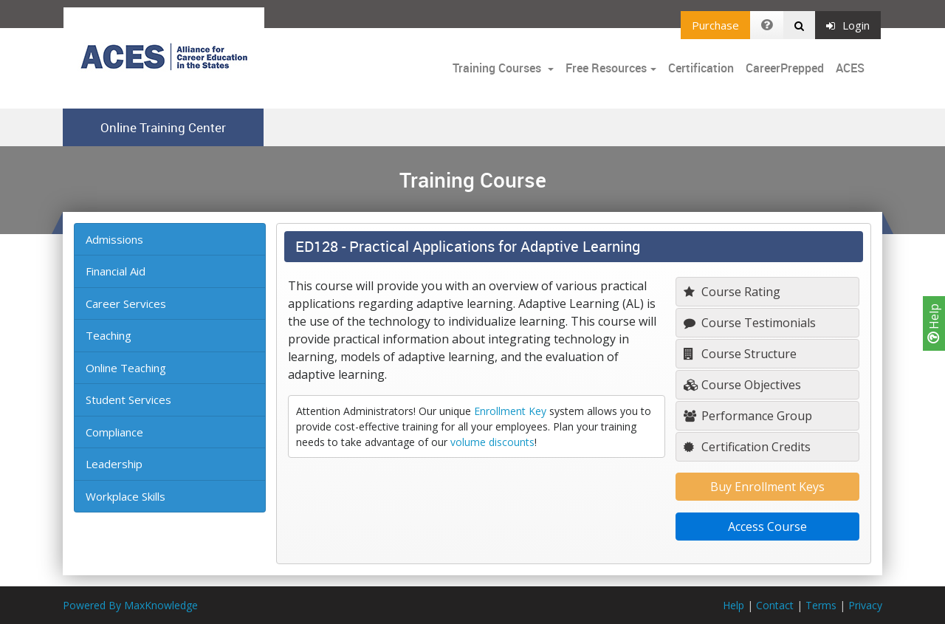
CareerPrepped (785, 68)
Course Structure (740, 354)
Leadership (114, 463)
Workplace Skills (125, 496)
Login (848, 25)
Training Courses (498, 68)
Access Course (767, 526)
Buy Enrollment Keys (767, 487)
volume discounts (492, 442)
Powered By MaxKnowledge (130, 605)
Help (934, 323)
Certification (701, 68)
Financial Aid (115, 271)
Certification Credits (747, 447)
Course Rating (732, 292)
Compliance (114, 432)
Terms (820, 605)
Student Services (128, 399)
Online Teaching (126, 367)
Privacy (865, 605)
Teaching (108, 335)
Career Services (126, 303)
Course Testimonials (750, 323)
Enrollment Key (510, 411)
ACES (850, 68)
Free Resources (606, 68)
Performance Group (748, 416)
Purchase (715, 25)
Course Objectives (742, 385)
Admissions (114, 239)
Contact (775, 605)
